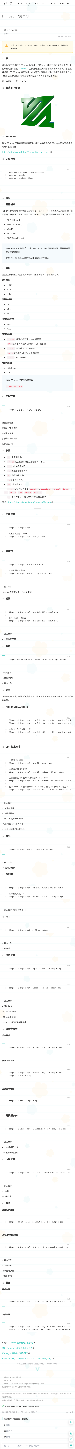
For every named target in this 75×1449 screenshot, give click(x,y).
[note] (20, 3)
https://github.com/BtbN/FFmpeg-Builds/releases (26, 152)
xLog (65, 36)
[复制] (42, 1384)
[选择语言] (71, 1439)
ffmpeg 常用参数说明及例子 (15, 1353)
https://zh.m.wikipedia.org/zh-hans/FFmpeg (29, 502)
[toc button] (71, 1428)
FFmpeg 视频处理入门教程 (21, 1342)
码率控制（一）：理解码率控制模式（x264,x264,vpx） (27, 1358)
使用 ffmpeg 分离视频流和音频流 (17, 1348)
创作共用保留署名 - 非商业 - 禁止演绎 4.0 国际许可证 (25, 1400)
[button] (20, 3)
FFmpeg (23, 68)
